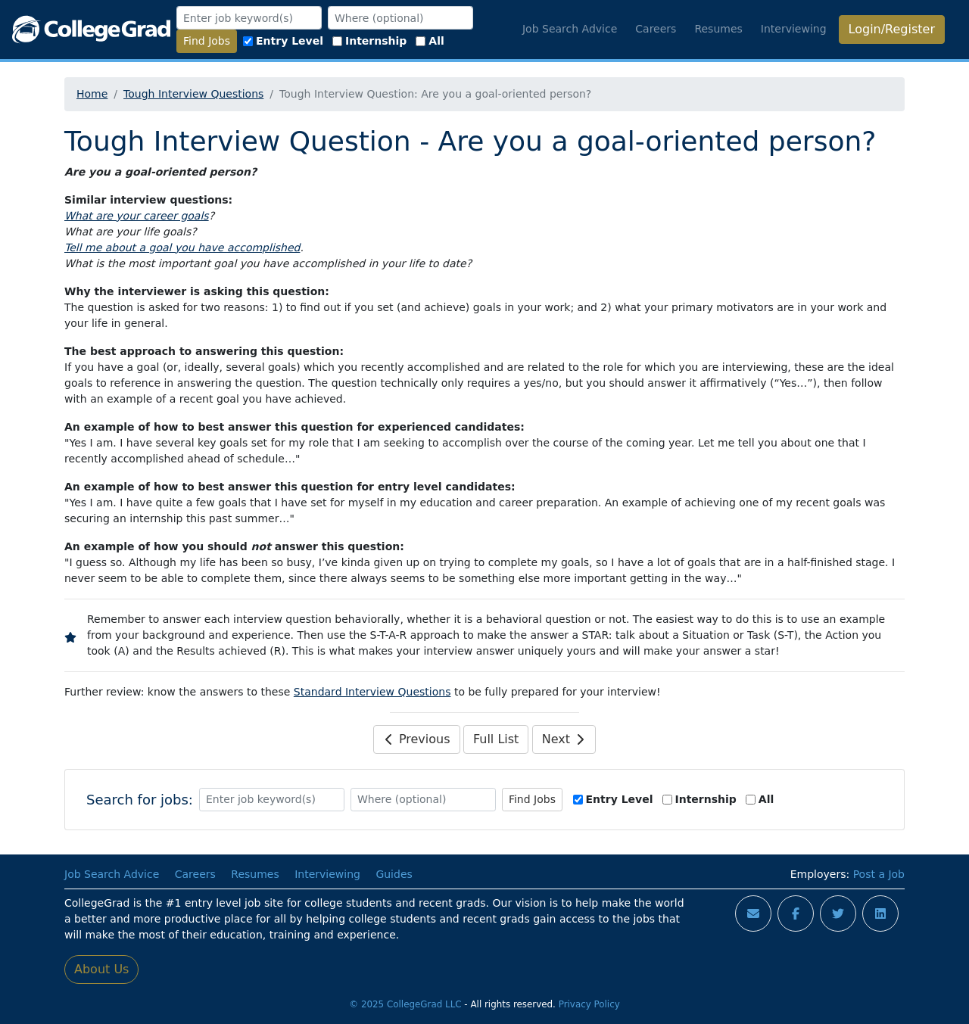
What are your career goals (136, 216)
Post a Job (879, 874)
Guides (393, 874)
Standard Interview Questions (372, 692)
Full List (496, 739)
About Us (101, 969)
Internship (369, 41)
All (430, 41)
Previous (416, 739)
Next (564, 739)
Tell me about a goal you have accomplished (182, 247)
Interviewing (794, 29)
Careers (655, 29)
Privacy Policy (589, 1004)
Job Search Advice (569, 29)
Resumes (718, 29)
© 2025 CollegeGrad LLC (405, 1004)
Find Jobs (206, 41)
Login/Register (892, 29)
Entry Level (283, 41)
